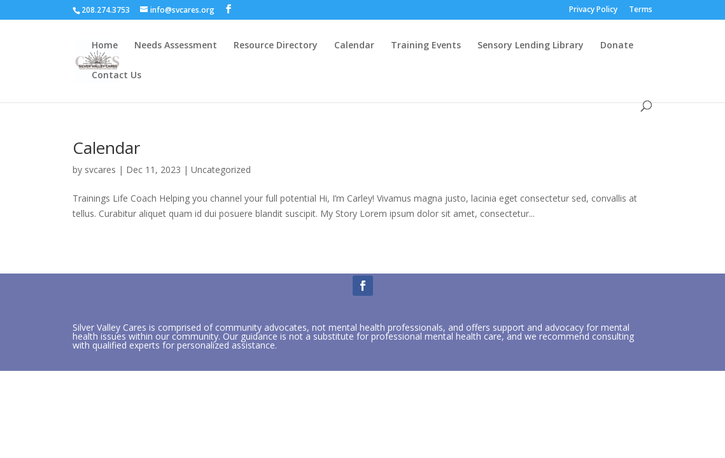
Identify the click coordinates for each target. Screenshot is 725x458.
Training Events (426, 46)
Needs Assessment (175, 46)
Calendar (354, 46)
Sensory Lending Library (530, 46)
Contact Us (116, 76)
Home (105, 46)
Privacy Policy (593, 10)
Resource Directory (276, 46)
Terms (640, 10)
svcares (100, 169)
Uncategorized (221, 169)
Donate (616, 46)
